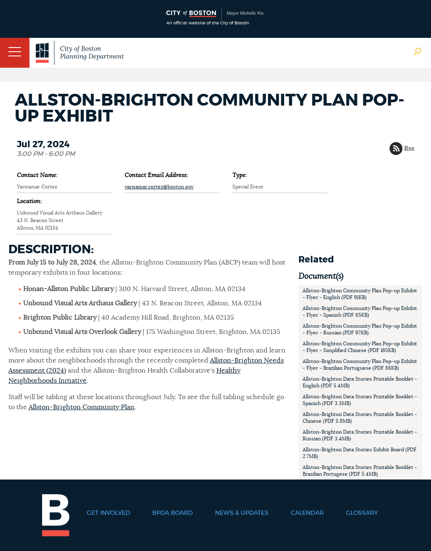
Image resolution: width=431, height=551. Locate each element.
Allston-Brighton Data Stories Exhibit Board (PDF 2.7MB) (360, 453)
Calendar (307, 513)
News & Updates (242, 513)
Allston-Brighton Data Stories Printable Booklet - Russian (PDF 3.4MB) (360, 435)
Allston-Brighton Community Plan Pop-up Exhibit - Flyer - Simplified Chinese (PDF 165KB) (360, 347)
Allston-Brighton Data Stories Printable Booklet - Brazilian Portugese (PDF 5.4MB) (360, 471)
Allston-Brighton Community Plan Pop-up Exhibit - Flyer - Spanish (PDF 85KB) (360, 312)
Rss (409, 148)
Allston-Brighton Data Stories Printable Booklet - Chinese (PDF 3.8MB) (360, 418)
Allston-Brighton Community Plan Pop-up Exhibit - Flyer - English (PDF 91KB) (360, 294)
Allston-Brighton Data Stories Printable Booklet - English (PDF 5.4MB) (360, 382)
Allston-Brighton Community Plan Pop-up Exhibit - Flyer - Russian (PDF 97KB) (360, 329)
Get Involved (108, 513)
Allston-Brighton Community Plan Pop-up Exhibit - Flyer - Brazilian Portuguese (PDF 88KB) (360, 365)
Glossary (362, 513)
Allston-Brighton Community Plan (81, 407)
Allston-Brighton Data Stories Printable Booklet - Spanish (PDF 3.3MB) (360, 400)
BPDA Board (172, 513)
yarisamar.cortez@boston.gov (159, 186)
